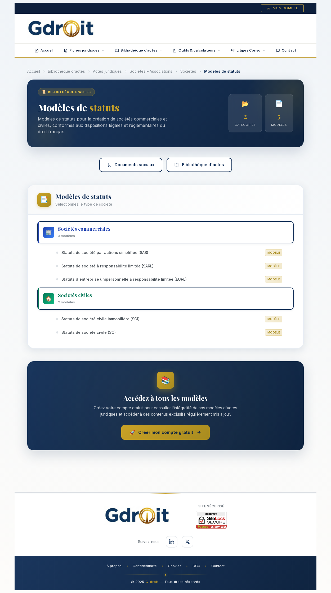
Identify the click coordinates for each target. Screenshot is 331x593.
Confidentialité (145, 566)
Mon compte (282, 8)
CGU (196, 566)
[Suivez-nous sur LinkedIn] (171, 542)
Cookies (174, 566)
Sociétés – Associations (151, 71)
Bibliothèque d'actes (138, 50)
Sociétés (188, 71)
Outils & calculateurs (196, 50)
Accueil (44, 50)
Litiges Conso (248, 50)
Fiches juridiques (84, 50)
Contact (286, 50)
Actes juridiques (107, 71)
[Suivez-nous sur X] (187, 542)
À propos (114, 566)
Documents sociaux (130, 164)
